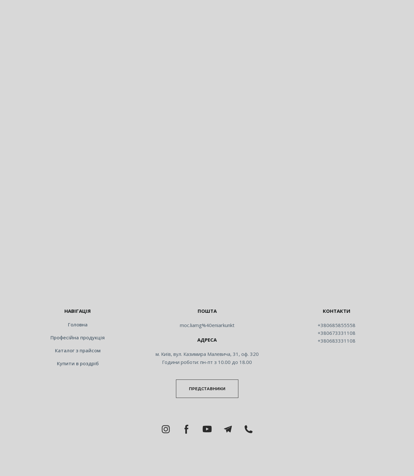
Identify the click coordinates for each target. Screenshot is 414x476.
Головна (78, 324)
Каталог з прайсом (78, 350)
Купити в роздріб (78, 363)
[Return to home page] (207, 290)
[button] (207, 389)
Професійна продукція (77, 337)
